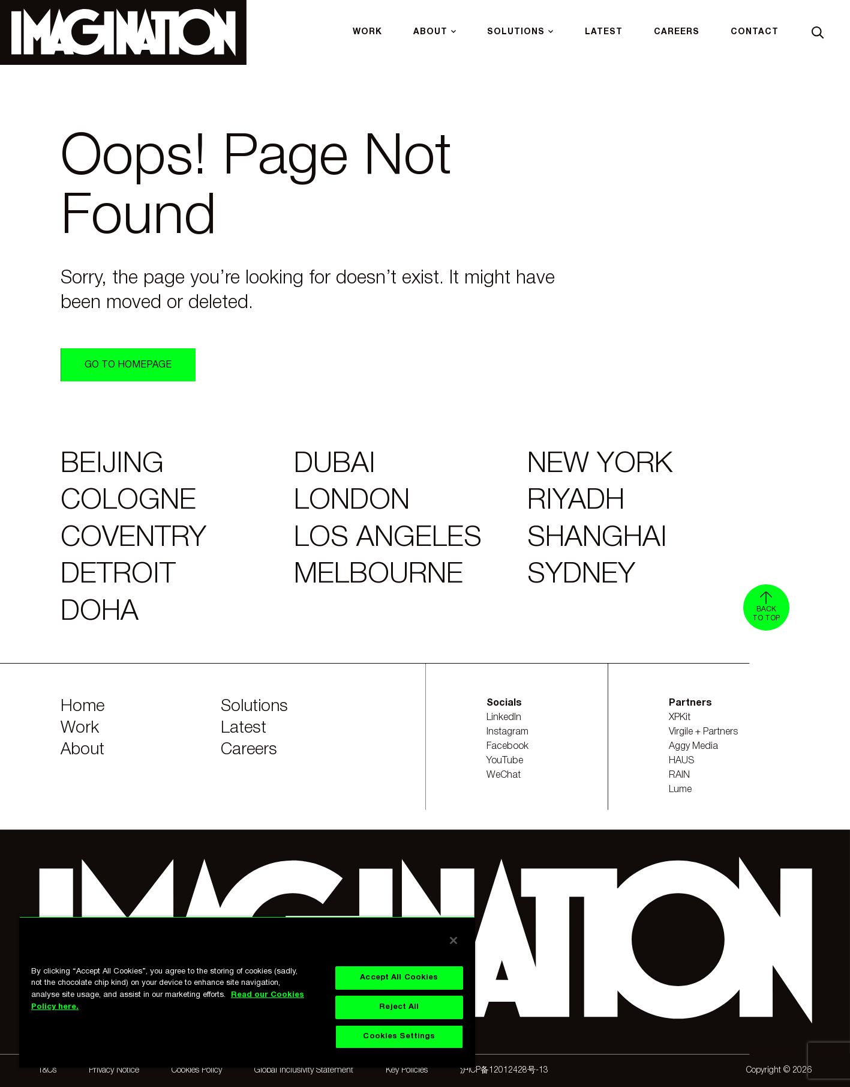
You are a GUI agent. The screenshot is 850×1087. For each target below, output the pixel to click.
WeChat (503, 775)
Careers (249, 749)
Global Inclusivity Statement (303, 1070)
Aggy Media (693, 746)
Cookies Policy (197, 1070)
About (82, 749)
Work (80, 728)
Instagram (507, 732)
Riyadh (575, 501)
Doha (100, 612)
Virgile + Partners (703, 732)
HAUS (682, 761)
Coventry (133, 538)
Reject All (399, 1007)
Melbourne (378, 575)
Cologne (128, 501)
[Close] (453, 940)
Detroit (118, 575)
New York (599, 464)
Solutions (254, 706)
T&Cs (47, 1070)
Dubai (335, 464)
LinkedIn (503, 717)
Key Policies (407, 1070)
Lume (680, 790)
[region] (247, 992)
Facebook (507, 746)
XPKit (679, 717)
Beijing (112, 464)
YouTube (504, 761)
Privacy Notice (114, 1070)
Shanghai (597, 538)
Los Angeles (388, 538)
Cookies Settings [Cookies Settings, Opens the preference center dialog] (399, 1036)
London (352, 501)
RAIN (679, 775)
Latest (243, 728)
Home (82, 706)
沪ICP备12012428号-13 (504, 1070)
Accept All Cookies (399, 977)
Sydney (581, 575)
